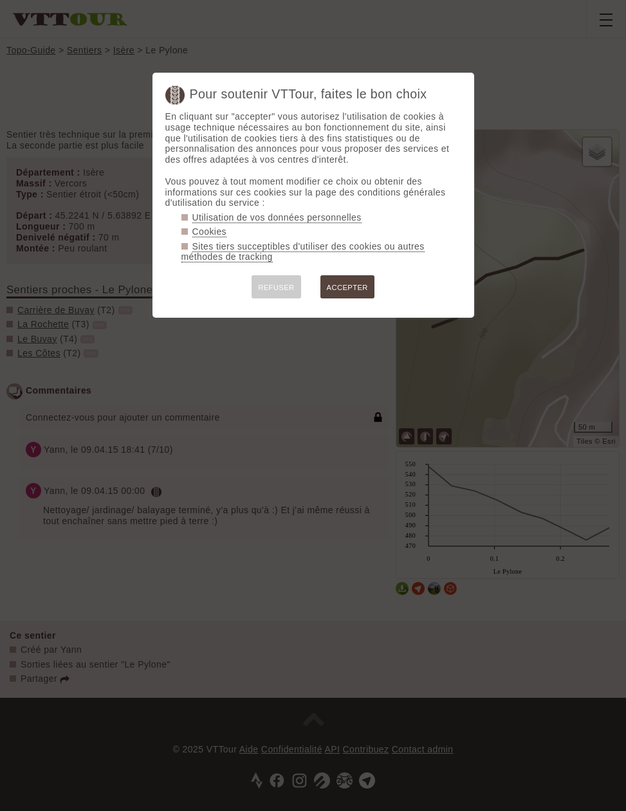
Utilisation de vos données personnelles (277, 217)
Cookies (209, 231)
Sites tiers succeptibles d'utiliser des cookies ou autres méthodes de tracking (303, 251)
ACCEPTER (347, 287)
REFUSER (276, 287)
